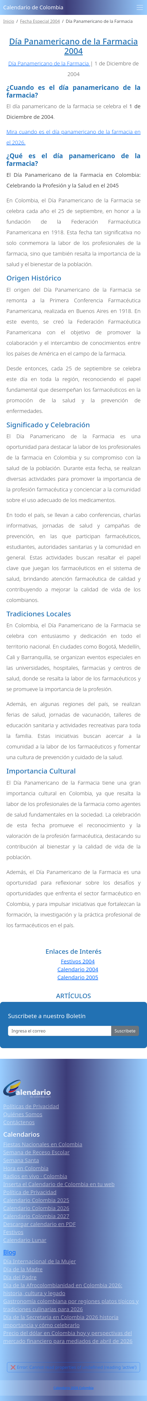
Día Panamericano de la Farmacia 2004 (73, 46)
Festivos (13, 1232)
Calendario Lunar (25, 1240)
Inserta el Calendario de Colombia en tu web (59, 1184)
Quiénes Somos (22, 1114)
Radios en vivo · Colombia (35, 1176)
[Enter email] (59, 1031)
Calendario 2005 (77, 977)
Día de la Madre (22, 1269)
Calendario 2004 (77, 969)
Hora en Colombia (25, 1168)
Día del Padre (20, 1277)
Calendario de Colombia (33, 7)
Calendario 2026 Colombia (73, 1388)
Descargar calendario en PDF (39, 1224)
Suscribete (125, 1031)
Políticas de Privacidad (31, 1106)
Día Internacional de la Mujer (39, 1261)
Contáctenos (19, 1122)
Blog (9, 1252)
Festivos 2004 (78, 961)
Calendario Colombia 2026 (36, 1208)
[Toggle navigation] (140, 7)
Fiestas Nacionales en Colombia (42, 1144)
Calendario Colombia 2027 (36, 1216)
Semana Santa (21, 1160)
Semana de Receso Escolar (36, 1152)
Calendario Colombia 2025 (36, 1200)
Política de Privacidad (29, 1192)
